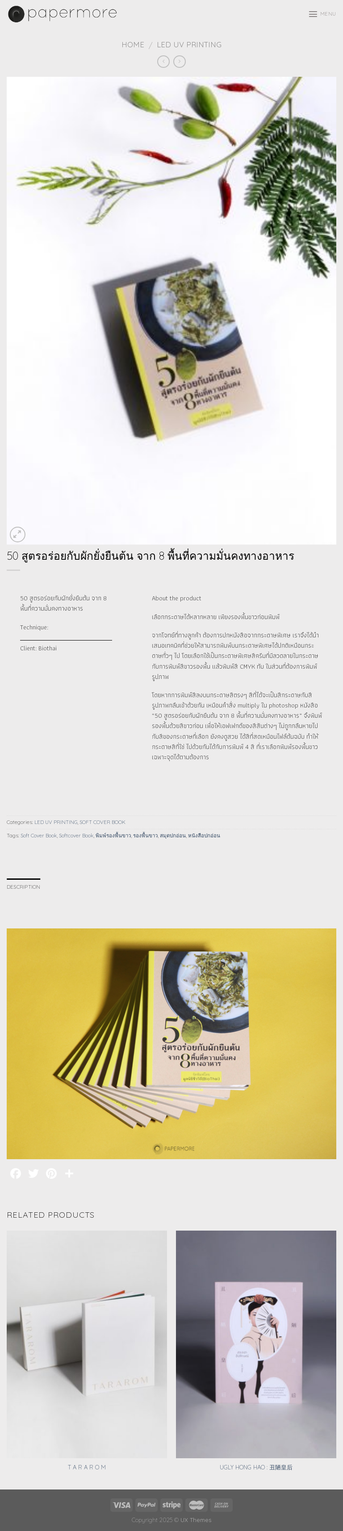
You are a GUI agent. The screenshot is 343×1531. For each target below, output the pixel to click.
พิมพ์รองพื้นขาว (113, 835)
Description (24, 886)
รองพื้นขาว (145, 835)
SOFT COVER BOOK (102, 822)
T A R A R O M (87, 1467)
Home (132, 44)
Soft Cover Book (39, 835)
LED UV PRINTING (189, 44)
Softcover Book (76, 835)
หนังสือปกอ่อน (204, 835)
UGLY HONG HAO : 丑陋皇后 (256, 1467)
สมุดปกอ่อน (173, 835)
